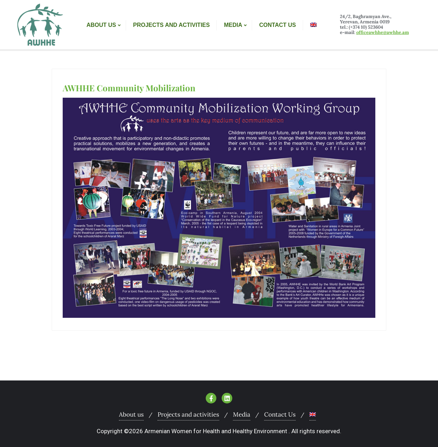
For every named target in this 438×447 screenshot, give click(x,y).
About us (131, 414)
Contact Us (280, 414)
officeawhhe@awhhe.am (382, 32)
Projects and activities (188, 414)
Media (241, 414)
